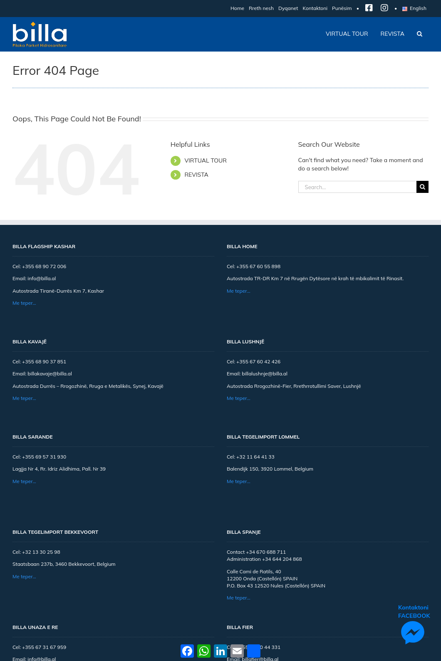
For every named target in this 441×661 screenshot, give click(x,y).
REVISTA (196, 174)
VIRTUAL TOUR (205, 160)
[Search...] (357, 187)
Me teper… (24, 303)
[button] (420, 33)
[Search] (422, 187)
